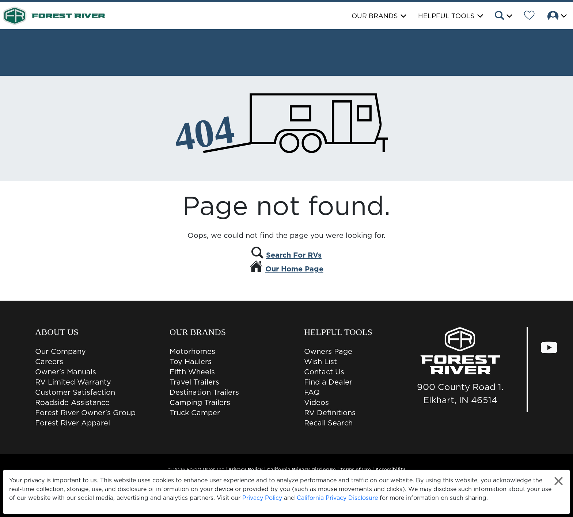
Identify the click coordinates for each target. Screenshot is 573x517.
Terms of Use (355, 469)
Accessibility (390, 469)
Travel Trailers (194, 382)
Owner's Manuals (65, 372)
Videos (316, 402)
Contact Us (324, 372)
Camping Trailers (200, 402)
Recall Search (328, 423)
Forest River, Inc (205, 469)
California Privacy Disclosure (337, 498)
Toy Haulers (191, 361)
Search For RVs (294, 255)
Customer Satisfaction (75, 392)
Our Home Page (294, 269)
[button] (503, 16)
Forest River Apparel (72, 423)
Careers (49, 361)
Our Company (60, 351)
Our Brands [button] (375, 15)
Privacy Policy (262, 498)
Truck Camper (195, 413)
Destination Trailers (204, 392)
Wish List (320, 361)
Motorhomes (192, 351)
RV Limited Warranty (73, 382)
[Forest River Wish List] (529, 16)
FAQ (312, 392)
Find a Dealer (328, 382)
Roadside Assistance (72, 402)
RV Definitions (330, 413)
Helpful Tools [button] (446, 15)
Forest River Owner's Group (85, 413)
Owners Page (328, 351)
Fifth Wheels (192, 372)
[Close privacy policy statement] (558, 481)
